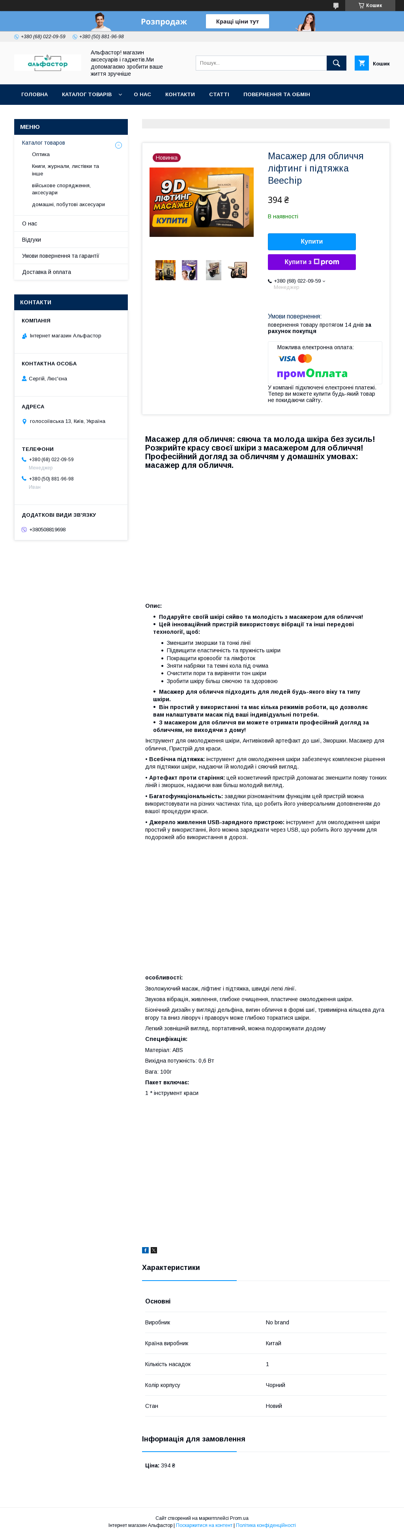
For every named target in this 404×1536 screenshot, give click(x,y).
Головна (34, 94)
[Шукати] (336, 63)
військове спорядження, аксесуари (61, 188)
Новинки (111, 115)
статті (219, 94)
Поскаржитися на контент (204, 1525)
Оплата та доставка (52, 115)
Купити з (311, 262)
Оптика (41, 154)
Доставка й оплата (46, 272)
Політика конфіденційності (266, 1525)
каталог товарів (87, 94)
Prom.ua (239, 1518)
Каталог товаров (43, 143)
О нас (142, 94)
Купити (312, 241)
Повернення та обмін (276, 94)
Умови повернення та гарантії (60, 256)
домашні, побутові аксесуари (68, 204)
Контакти (180, 94)
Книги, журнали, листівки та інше (65, 169)
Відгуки (31, 239)
